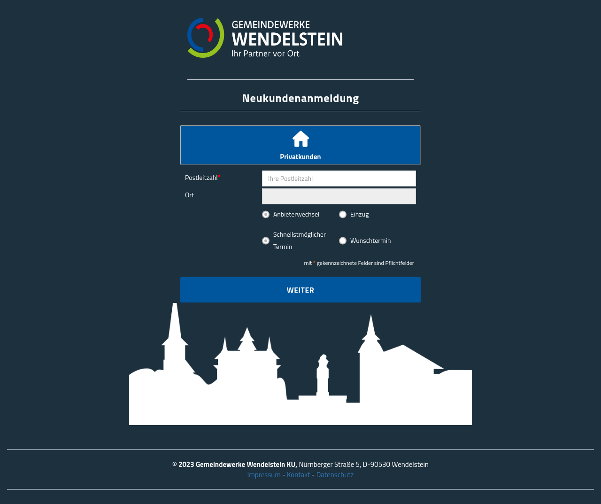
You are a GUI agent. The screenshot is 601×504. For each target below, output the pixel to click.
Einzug (359, 214)
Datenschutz (335, 474)
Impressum (264, 474)
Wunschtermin (370, 240)
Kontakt (298, 474)
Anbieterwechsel (296, 214)
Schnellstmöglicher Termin (299, 240)
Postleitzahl (201, 177)
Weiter (300, 289)
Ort (189, 195)
